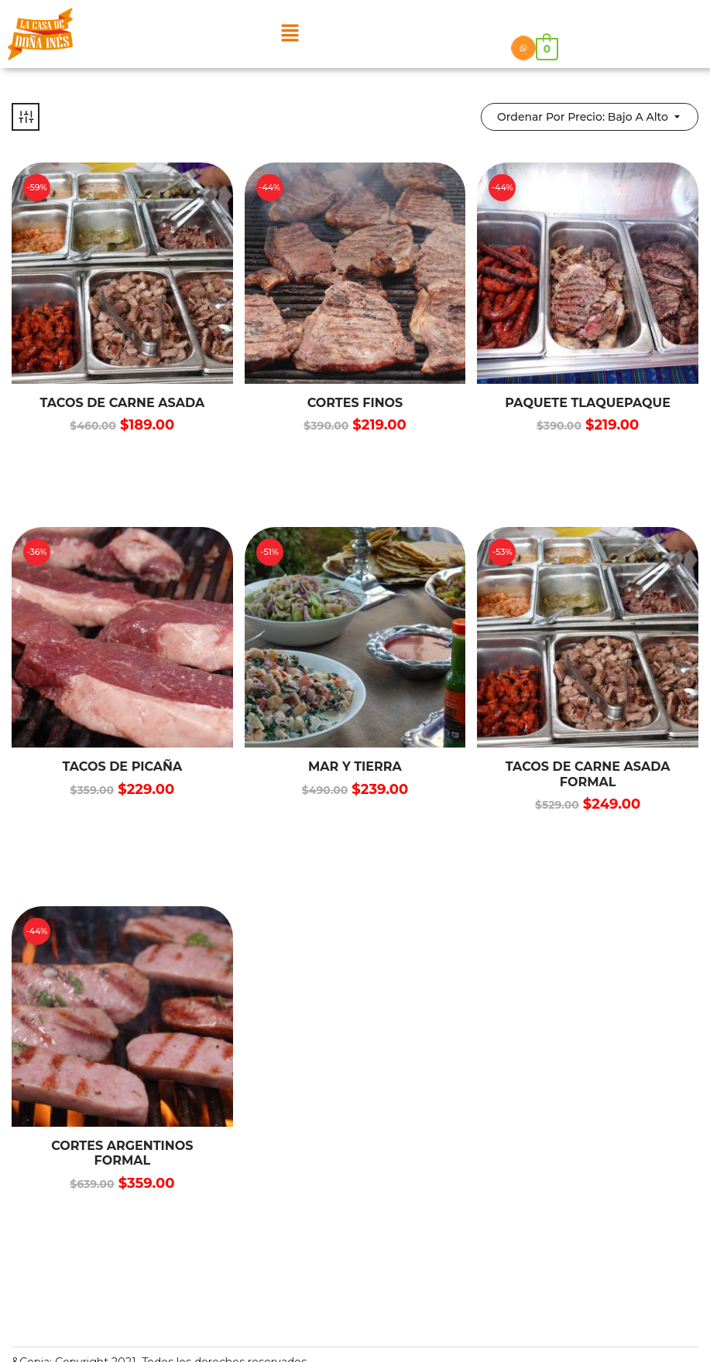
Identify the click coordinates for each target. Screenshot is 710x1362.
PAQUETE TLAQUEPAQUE (588, 402)
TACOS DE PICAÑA (122, 766)
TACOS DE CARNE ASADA (121, 402)
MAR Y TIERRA (355, 766)
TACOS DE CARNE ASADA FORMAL (588, 774)
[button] (289, 34)
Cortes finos (355, 402)
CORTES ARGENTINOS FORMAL (122, 1153)
